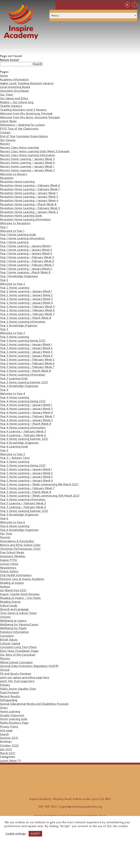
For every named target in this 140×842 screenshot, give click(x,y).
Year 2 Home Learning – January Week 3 (26, 299)
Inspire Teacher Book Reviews (20, 594)
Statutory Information (14, 632)
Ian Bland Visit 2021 (13, 590)
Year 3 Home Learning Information (22, 374)
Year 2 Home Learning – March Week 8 (25, 318)
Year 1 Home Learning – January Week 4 (26, 253)
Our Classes (7, 140)
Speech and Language (14, 609)
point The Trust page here (17, 681)
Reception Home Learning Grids (21, 215)
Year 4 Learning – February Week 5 (23, 431)
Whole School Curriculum (16, 662)
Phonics (5, 658)
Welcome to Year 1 (12, 231)
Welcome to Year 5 (12, 454)
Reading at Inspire (12, 583)
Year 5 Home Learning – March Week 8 (25, 492)
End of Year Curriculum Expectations (24, 136)
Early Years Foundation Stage (19, 651)
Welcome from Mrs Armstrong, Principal (26, 113)
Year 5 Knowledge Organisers (19, 514)
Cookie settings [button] (15, 833)
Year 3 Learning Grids (14, 378)
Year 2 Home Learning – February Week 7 (27, 314)
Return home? (10, 60)
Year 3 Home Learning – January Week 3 (26, 352)
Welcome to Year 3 (12, 333)
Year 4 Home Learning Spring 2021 (23, 401)
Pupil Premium (9, 692)
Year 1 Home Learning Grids (18, 234)
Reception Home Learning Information (25, 219)
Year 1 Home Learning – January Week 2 (26, 268)
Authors (5, 586)
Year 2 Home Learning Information (23, 321)
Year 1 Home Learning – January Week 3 (26, 249)
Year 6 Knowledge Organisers (19, 530)
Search (4, 734)
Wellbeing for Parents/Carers (19, 624)
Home (4, 75)
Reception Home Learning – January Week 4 (29, 200)
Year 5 (4, 450)
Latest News (8, 121)
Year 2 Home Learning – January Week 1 (26, 291)
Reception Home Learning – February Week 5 (30, 208)
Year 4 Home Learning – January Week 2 (26, 420)
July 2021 (6, 749)
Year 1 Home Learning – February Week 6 (27, 261)
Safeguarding (8, 700)
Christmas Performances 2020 (20, 548)
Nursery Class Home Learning (19, 147)
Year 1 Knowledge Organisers (19, 276)
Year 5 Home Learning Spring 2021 (23, 465)
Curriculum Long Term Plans (18, 647)
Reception (7, 178)
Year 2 (4, 280)
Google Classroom (12, 715)
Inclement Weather (13, 556)
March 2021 (7, 753)
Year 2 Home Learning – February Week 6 (27, 310)
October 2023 (9, 745)
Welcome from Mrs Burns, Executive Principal (30, 117)
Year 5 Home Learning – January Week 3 (26, 476)
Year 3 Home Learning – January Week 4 (26, 355)
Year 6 (4, 518)
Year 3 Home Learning (14, 336)
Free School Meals (12, 552)
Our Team (6, 94)
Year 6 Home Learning (14, 526)
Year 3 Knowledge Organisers (19, 386)
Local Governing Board (15, 87)
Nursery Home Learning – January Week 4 (27, 162)
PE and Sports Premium (15, 673)
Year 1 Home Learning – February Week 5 (27, 257)
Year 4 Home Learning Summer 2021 (24, 439)
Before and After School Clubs (20, 545)
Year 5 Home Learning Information (23, 499)
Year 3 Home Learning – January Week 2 (26, 348)
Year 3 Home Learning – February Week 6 (27, 363)
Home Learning (10, 711)
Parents (5, 537)
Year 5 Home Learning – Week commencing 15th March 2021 (39, 495)
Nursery (5, 143)
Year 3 (4, 329)
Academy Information (14, 79)
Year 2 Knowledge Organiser (18, 325)
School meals (9, 605)
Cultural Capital (10, 643)
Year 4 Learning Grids (14, 446)
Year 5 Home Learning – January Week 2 (26, 473)
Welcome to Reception (15, 223)
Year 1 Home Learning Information (22, 238)
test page (6, 730)
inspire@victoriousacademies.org (81, 806)
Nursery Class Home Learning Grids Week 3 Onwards (34, 151)
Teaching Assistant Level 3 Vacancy (23, 109)
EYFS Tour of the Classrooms (19, 128)
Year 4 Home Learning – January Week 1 (26, 405)
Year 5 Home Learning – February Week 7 (27, 488)
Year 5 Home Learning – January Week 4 (26, 480)
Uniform (5, 617)
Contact (5, 132)
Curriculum (7, 635)
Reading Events (10, 601)
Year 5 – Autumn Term (15, 457)
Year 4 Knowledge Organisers (19, 442)
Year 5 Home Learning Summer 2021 (24, 511)
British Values (9, 639)
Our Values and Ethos (14, 98)
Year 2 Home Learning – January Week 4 (26, 302)
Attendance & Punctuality (17, 541)
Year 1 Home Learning (14, 242)
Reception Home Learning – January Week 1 (28, 193)
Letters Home (9, 564)
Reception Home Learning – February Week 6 (30, 185)
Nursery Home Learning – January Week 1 (27, 166)
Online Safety (9, 571)
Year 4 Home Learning (14, 397)
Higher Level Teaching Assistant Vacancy (27, 83)
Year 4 (4, 389)
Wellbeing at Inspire (13, 620)
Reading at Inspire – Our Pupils (20, 598)
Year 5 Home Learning (14, 461)
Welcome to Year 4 (12, 393)
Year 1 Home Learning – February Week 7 (27, 265)
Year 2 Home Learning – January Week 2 (26, 295)
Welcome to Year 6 (12, 522)
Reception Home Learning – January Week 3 (29, 196)
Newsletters (8, 567)
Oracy (4, 707)
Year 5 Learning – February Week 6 (23, 507)
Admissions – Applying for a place (22, 124)
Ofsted (4, 669)
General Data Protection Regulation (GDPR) (29, 666)
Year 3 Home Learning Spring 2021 (22, 340)
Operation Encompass (14, 90)
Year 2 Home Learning (14, 287)
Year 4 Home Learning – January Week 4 (26, 412)
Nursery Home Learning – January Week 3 (27, 159)
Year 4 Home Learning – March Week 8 (25, 423)
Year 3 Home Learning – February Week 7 (27, 367)
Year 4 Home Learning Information (23, 427)
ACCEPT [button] (35, 833)
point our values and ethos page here (24, 677)
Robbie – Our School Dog (16, 102)
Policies (5, 685)
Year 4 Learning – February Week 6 (23, 435)
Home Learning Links (14, 719)
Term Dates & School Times (18, 613)
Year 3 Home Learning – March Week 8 (25, 371)
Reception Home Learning (17, 181)
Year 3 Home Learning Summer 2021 (24, 382)
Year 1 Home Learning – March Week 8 (25, 272)
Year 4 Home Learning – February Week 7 (27, 416)
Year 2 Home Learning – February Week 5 (27, 306)
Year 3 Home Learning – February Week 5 (27, 359)
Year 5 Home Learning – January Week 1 (26, 469)
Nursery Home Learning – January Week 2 (27, 170)
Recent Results (10, 696)
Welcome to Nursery (13, 174)
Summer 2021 (9, 738)
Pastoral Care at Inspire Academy (22, 579)
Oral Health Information (16, 575)
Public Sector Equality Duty (18, 688)
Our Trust (6, 533)
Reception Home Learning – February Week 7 (30, 189)
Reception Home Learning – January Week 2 (29, 212)
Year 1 (3, 227)
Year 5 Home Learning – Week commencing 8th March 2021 (39, 484)
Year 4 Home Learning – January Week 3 (26, 408)
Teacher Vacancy (11, 106)
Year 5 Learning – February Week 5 (23, 503)
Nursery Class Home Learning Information (27, 155)
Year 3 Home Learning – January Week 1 (26, 344)
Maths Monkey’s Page (14, 722)
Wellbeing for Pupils (13, 628)
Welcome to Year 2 (12, 284)
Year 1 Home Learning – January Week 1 (25, 246)
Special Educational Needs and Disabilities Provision (34, 704)
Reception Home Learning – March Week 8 (28, 204)
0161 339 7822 (47, 806)
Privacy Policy (9, 726)
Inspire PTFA (8, 560)
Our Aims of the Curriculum (17, 654)
